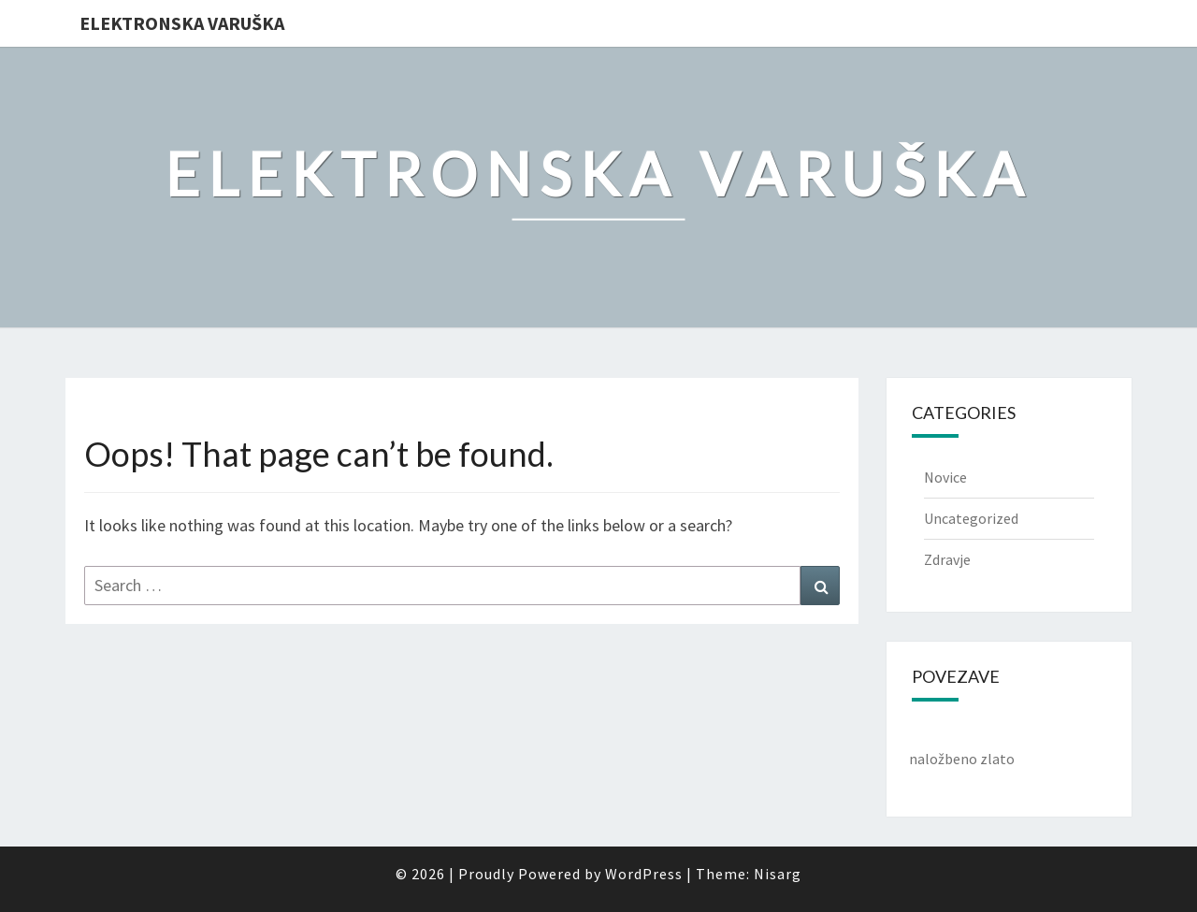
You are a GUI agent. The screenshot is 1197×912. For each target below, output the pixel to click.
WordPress (644, 873)
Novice (945, 477)
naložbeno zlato (962, 758)
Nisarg (777, 873)
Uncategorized (971, 518)
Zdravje (947, 559)
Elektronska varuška (181, 23)
